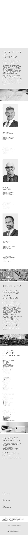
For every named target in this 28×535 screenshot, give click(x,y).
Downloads (12, 525)
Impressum (19, 525)
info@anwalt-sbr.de (7, 507)
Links (9, 525)
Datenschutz (16, 525)
